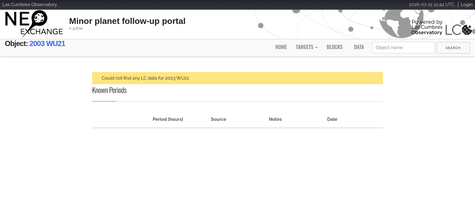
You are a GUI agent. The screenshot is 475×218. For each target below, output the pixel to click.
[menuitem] (453, 48)
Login (467, 4)
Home (281, 47)
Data (359, 47)
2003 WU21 (58, 45)
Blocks (334, 47)
